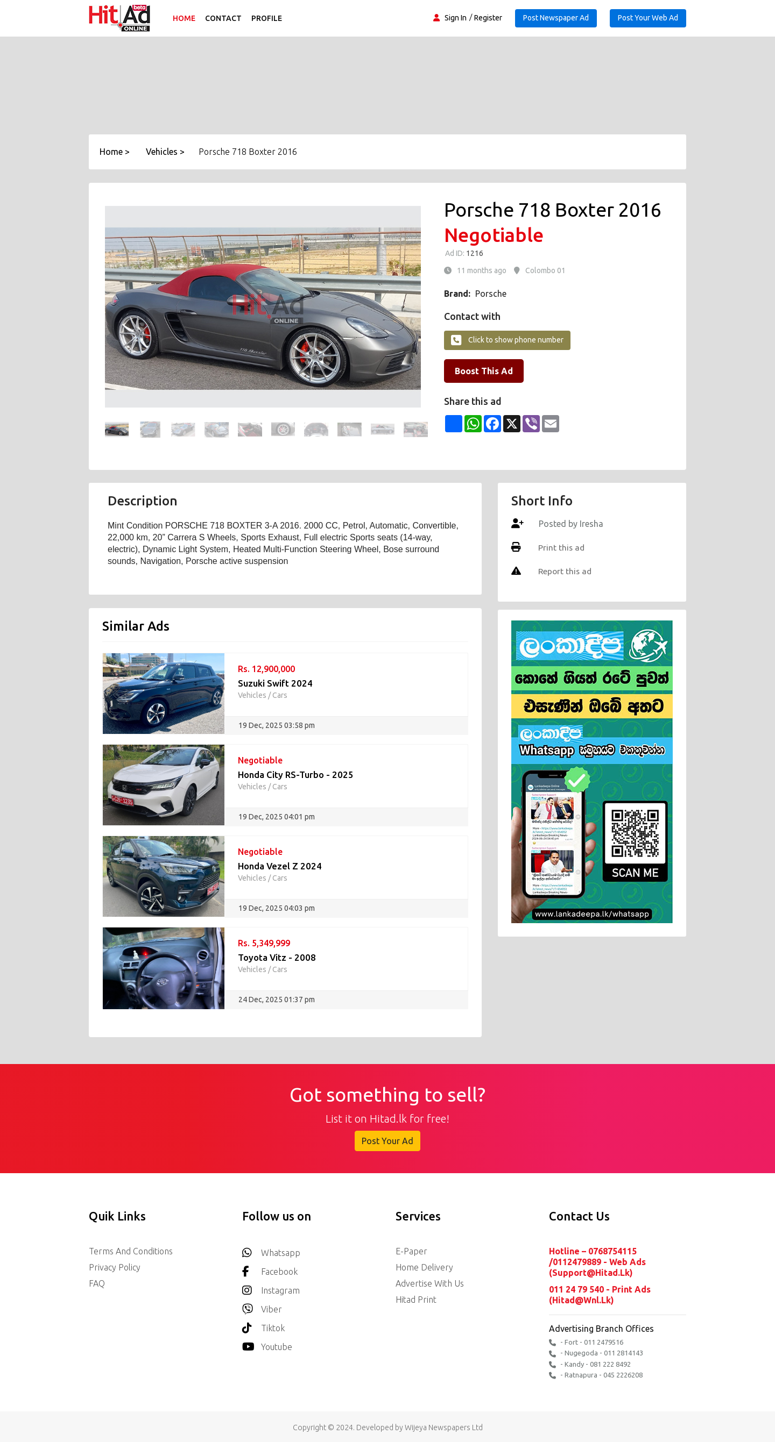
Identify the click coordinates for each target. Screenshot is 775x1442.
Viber (262, 1306)
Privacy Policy (114, 1267)
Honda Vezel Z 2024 (280, 866)
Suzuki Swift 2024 (275, 683)
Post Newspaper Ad (556, 17)
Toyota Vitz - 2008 (277, 957)
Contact (225, 18)
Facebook (270, 1268)
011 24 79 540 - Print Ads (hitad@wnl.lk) (600, 1294)
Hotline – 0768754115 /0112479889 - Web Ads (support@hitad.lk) (597, 1261)
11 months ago (481, 270)
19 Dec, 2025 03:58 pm (276, 725)
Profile (268, 18)
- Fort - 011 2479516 (586, 1341)
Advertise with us (430, 1283)
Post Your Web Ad (648, 17)
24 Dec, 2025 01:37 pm (276, 999)
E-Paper (411, 1251)
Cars (279, 695)
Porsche (490, 293)
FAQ (97, 1283)
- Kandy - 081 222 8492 (590, 1363)
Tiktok (263, 1325)
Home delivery (424, 1267)
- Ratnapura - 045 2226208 (596, 1373)
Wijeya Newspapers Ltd (444, 1425)
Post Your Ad (387, 1141)
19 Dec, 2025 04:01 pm (276, 816)
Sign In (456, 17)
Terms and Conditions (131, 1251)
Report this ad (565, 571)
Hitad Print (416, 1299)
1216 (473, 253)
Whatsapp (271, 1249)
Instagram (271, 1287)
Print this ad (561, 547)
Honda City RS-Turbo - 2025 (296, 774)
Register (488, 17)
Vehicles (252, 695)
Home (185, 18)
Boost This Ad (484, 371)
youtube (267, 1343)
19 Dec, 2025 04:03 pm (276, 908)
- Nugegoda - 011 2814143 (596, 1352)
